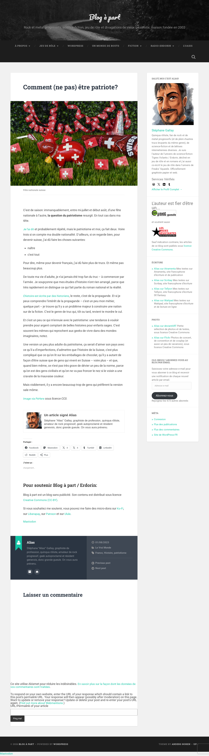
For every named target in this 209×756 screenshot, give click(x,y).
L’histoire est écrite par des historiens (47, 297)
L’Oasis (188, 46)
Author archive (30, 573)
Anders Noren (181, 745)
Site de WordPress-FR (165, 435)
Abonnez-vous (164, 396)
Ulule (69, 514)
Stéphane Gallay (163, 131)
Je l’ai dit (29, 230)
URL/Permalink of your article (29, 706)
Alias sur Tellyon (163, 289)
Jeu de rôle (47, 46)
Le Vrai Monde (103, 548)
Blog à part (104, 17)
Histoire (108, 554)
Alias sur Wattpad (163, 301)
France (99, 554)
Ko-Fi (120, 509)
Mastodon (29, 522)
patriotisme (120, 554)
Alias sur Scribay (163, 281)
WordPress (75, 46)
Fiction (133, 46)
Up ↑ (196, 745)
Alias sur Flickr (162, 338)
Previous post (102, 563)
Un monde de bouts (105, 46)
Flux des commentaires (166, 430)
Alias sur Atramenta (165, 269)
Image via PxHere (34, 399)
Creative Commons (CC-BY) (41, 501)
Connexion (160, 420)
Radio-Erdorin (161, 46)
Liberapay (34, 514)
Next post (100, 569)
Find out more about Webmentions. (43, 703)
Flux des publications (165, 425)
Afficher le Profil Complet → (167, 190)
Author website (37, 573)
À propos (21, 46)
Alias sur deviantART (165, 326)
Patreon (52, 514)
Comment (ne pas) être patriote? (73, 87)
